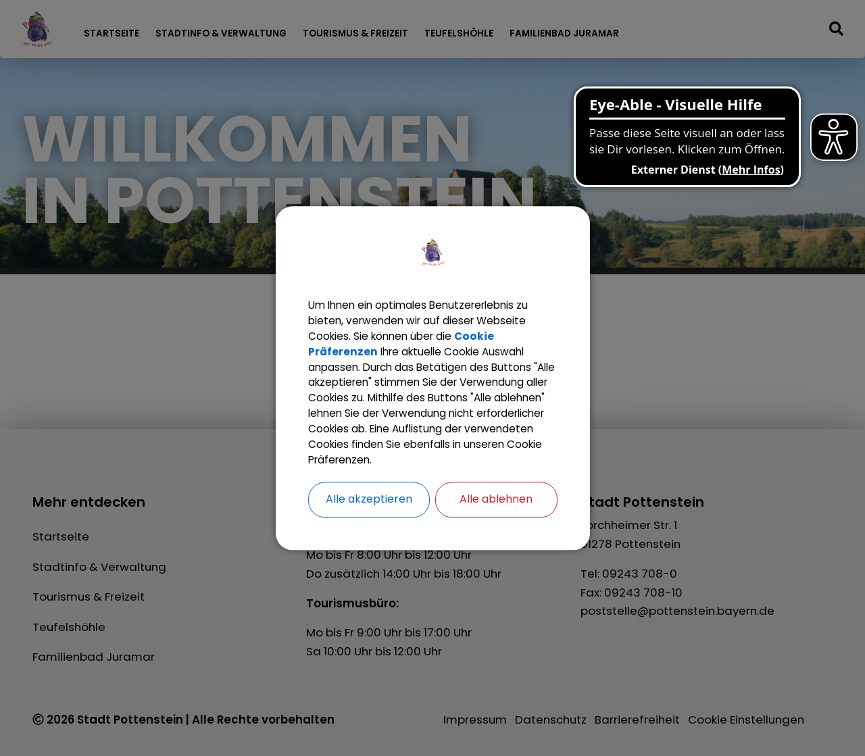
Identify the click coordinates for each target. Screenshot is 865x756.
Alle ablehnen (496, 511)
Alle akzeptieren (369, 511)
